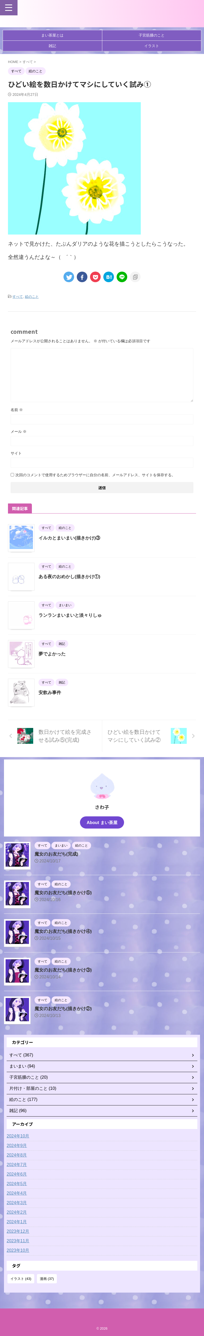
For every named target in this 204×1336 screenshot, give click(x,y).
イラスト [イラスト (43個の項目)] (20, 1279)
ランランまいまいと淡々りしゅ (72, 615)
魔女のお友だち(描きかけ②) (65, 1008)
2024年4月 (17, 1193)
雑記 (52, 46)
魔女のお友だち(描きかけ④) (65, 931)
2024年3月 (17, 1202)
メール (19, 431)
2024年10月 (18, 1136)
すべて (17, 297)
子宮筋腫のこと (152, 35)
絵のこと (32, 297)
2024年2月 (17, 1212)
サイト (16, 453)
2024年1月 (17, 1222)
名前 (17, 410)
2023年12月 (18, 1231)
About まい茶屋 (102, 822)
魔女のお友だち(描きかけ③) (65, 970)
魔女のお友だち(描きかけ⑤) (65, 892)
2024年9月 (17, 1145)
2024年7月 (17, 1164)
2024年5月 (17, 1183)
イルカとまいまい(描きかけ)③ (71, 538)
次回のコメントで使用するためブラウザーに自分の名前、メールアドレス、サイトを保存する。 (95, 475)
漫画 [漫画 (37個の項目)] (47, 1279)
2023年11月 (18, 1241)
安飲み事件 (50, 692)
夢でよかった (53, 653)
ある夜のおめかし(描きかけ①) (71, 576)
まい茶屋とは (52, 35)
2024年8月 (17, 1155)
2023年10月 (18, 1250)
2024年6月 (17, 1174)
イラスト (151, 46)
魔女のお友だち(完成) (58, 854)
